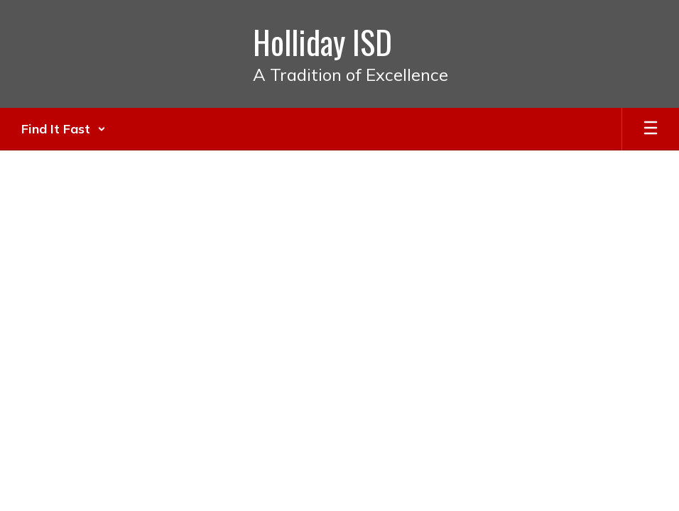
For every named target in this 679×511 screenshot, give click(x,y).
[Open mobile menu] (650, 129)
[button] (63, 129)
